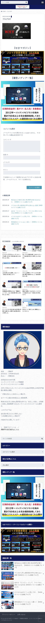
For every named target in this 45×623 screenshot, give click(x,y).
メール (6, 162)
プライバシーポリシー (8, 614)
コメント (7, 139)
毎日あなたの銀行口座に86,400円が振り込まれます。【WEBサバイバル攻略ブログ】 (26, 201)
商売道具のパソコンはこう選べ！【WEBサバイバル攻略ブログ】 (26, 223)
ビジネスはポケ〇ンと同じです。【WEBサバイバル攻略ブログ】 (26, 217)
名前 (5, 154)
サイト (5, 170)
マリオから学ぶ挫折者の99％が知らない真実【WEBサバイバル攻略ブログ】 (26, 206)
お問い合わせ (21, 614)
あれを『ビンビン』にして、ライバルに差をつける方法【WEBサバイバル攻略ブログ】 (26, 212)
